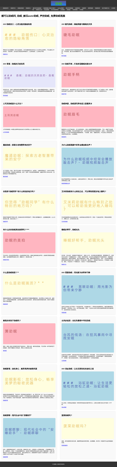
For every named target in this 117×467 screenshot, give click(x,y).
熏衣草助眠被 (69, 8)
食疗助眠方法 (105, 8)
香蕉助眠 (5, 95)
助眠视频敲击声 (66, 183)
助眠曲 (68, 9)
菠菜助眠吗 (65, 445)
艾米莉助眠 (65, 221)
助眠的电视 (21, 8)
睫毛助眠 (64, 55)
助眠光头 (64, 264)
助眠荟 (84, 8)
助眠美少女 (39, 9)
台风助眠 (64, 360)
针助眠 (81, 9)
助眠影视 (5, 400)
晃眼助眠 (64, 312)
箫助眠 (5, 350)
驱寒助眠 (90, 8)
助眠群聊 (5, 457)
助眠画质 (5, 304)
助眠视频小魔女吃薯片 (49, 8)
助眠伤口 (5, 54)
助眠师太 (28, 8)
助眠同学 (5, 221)
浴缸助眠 (64, 407)
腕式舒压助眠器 (37, 8)
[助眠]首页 (5, 8)
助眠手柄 (64, 94)
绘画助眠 (75, 9)
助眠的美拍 (6, 259)
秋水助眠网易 (54, 9)
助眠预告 (77, 8)
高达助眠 (46, 9)
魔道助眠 (5, 176)
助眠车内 (13, 8)
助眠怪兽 (97, 8)
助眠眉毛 (64, 136)
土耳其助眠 (6, 132)
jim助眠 (63, 9)
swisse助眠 (61, 8)
